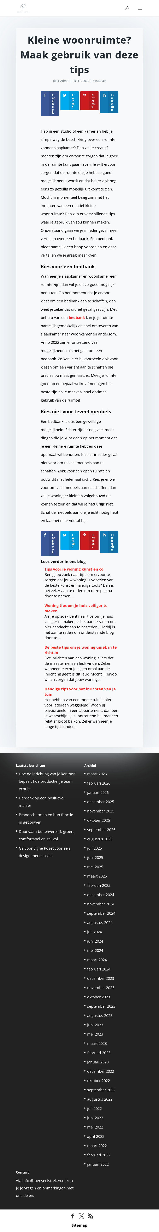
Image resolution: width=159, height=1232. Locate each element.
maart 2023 (97, 1043)
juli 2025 (94, 848)
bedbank (77, 317)
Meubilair (99, 81)
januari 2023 (98, 1062)
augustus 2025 (99, 838)
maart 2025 (97, 876)
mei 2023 (95, 1034)
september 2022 (101, 1089)
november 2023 (100, 987)
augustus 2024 (99, 922)
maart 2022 (97, 1145)
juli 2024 (94, 931)
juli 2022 (94, 1108)
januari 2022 (98, 1164)
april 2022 (95, 1136)
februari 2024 (98, 969)
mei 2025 (95, 866)
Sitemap (79, 1225)
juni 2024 (95, 941)
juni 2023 (95, 1024)
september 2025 (101, 829)
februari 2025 (98, 885)
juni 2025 (95, 857)
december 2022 (100, 1071)
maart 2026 (97, 773)
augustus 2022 (99, 1099)
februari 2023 (98, 1052)
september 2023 (101, 1006)
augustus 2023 (99, 1015)
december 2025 (100, 801)
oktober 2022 (98, 1080)
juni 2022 (95, 1117)
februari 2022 (98, 1154)
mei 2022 (95, 1127)
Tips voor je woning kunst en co (74, 569)
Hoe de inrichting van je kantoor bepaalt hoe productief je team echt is (47, 781)
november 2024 (100, 903)
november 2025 (100, 811)
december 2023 (100, 978)
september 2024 (101, 913)
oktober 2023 (98, 996)
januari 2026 (98, 792)
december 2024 (100, 894)
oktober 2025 (98, 820)
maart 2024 (97, 959)
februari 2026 (98, 783)
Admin (64, 81)
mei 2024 (95, 950)
